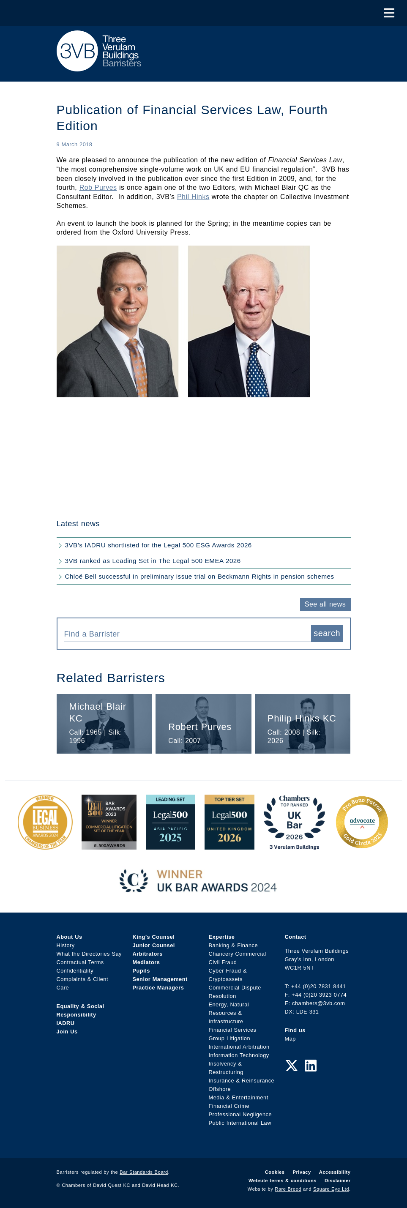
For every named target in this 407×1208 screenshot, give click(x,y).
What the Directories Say (89, 954)
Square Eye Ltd (331, 1189)
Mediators (146, 962)
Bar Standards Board (144, 1172)
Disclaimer (337, 1180)
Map (290, 1039)
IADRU (66, 1023)
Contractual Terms (80, 962)
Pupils (141, 970)
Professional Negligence (240, 1114)
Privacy (302, 1172)
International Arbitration (239, 1047)
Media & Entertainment (238, 1097)
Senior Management (160, 979)
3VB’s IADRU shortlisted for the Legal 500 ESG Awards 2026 (158, 545)
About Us (69, 937)
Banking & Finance (233, 945)
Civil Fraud (223, 962)
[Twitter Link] (291, 1066)
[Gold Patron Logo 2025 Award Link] (361, 845)
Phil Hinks (193, 196)
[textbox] (184, 634)
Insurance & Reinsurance (242, 1080)
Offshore (220, 1089)
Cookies (275, 1172)
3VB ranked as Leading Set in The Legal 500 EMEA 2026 (153, 560)
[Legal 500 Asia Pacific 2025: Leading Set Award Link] (171, 845)
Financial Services (233, 1030)
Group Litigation (230, 1038)
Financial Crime (229, 1106)
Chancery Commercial (237, 954)
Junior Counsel (154, 945)
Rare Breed (288, 1189)
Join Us (67, 1031)
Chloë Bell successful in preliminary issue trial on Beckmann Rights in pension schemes (199, 576)
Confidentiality (75, 970)
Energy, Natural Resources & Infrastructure (229, 1013)
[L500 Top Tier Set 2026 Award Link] (229, 845)
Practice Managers (158, 987)
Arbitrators (148, 954)
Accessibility (335, 1172)
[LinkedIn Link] (311, 1066)
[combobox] (187, 633)
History (66, 945)
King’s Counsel (154, 937)
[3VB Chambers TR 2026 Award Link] (294, 845)
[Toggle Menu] (389, 13)
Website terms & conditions (283, 1180)
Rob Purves (98, 187)
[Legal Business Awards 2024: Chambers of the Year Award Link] (45, 845)
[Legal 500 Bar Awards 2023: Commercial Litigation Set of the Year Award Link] (109, 845)
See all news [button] (325, 604)
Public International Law (240, 1123)
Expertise (222, 937)
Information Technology (239, 1055)
